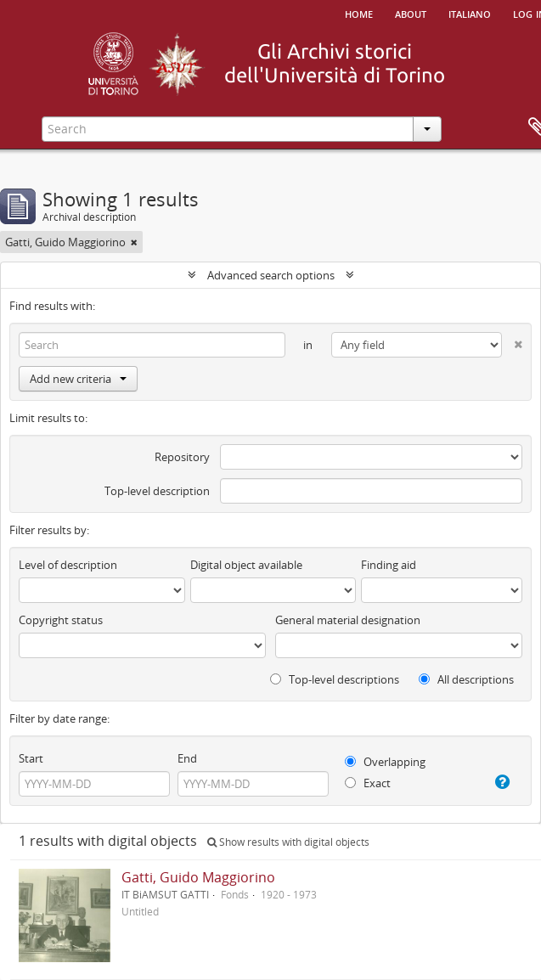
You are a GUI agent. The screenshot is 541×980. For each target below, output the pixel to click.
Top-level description (157, 490)
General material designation (347, 620)
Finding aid (388, 564)
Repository (182, 457)
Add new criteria (78, 378)
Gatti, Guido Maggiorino (198, 877)
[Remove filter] (134, 242)
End (187, 758)
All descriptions (466, 679)
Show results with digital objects (288, 842)
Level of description (68, 564)
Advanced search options (271, 275)
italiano (469, 12)
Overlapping (385, 761)
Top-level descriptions (334, 679)
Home (359, 12)
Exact (368, 783)
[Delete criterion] (512, 341)
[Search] (152, 345)
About (410, 12)
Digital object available (246, 564)
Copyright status (61, 620)
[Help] (500, 782)
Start (31, 758)
